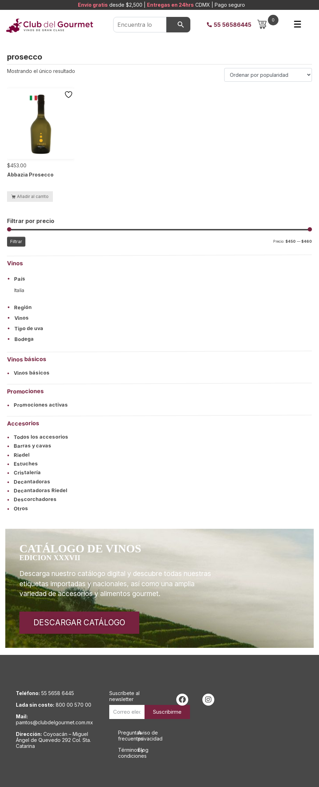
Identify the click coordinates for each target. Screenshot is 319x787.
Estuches (22, 464)
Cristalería (24, 473)
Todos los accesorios (37, 437)
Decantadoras (28, 481)
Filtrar (16, 241)
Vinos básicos (28, 373)
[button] (159, 278)
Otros (17, 509)
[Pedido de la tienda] (268, 75)
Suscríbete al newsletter (124, 696)
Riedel (18, 455)
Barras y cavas (29, 446)
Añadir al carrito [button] (33, 196)
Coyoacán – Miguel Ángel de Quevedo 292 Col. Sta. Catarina (53, 740)
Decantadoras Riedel (37, 490)
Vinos (21, 318)
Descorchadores (32, 499)
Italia (19, 290)
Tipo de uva (28, 328)
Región (23, 307)
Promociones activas (37, 405)
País (19, 279)
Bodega (24, 339)
